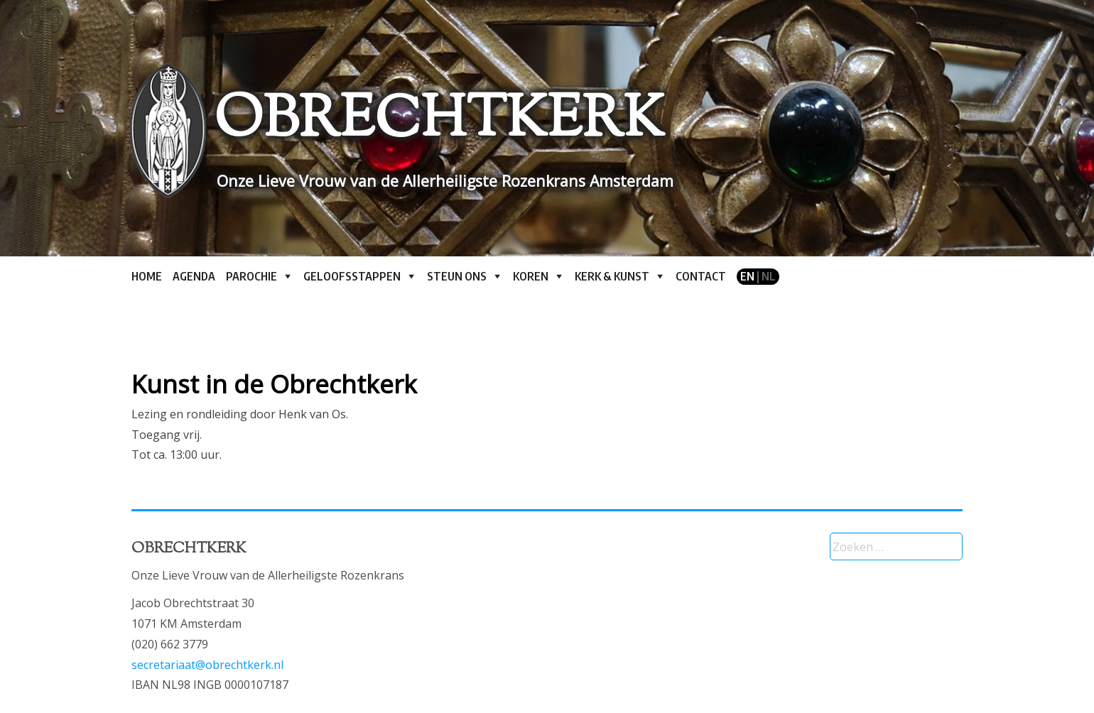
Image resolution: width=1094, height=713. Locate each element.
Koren (530, 276)
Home (146, 276)
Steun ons (457, 276)
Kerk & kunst (612, 276)
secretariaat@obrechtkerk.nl (207, 665)
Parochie (251, 276)
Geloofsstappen (352, 276)
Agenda (194, 276)
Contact (701, 276)
